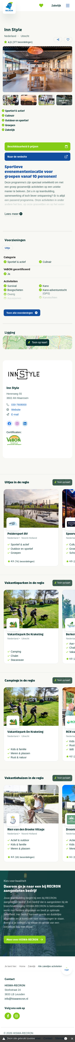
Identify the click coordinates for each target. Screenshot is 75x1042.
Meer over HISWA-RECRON (24, 939)
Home (22, 966)
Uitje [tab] (7, 248)
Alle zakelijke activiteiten (50, 966)
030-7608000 (19, 404)
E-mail (15, 414)
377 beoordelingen (22, 42)
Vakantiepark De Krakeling (25, 634)
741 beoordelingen (25, 561)
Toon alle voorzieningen (22, 312)
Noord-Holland (29, 538)
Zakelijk (62, 5)
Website (16, 409)
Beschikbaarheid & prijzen (37, 146)
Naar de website (37, 156)
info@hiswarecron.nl (16, 998)
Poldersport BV (17, 534)
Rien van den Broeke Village (26, 829)
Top (66, 969)
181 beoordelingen (25, 857)
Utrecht (25, 638)
